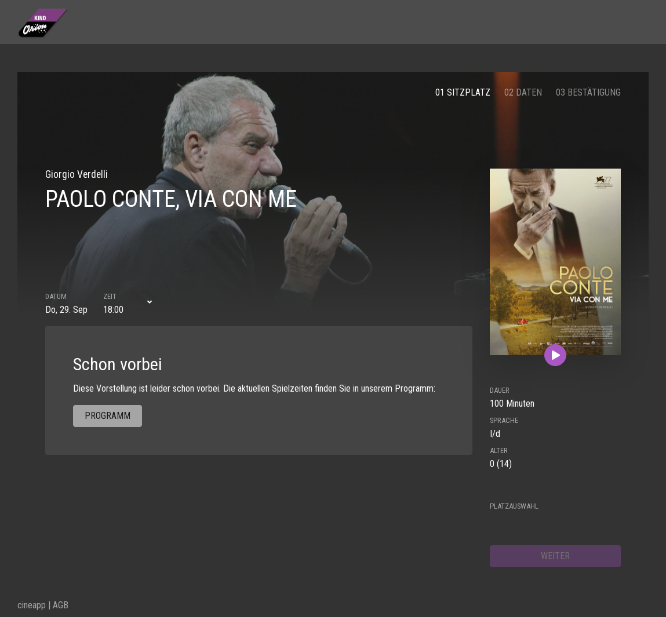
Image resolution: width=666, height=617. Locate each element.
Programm (107, 415)
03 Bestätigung (588, 92)
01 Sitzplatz (462, 92)
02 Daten (523, 92)
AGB (60, 605)
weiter (555, 555)
